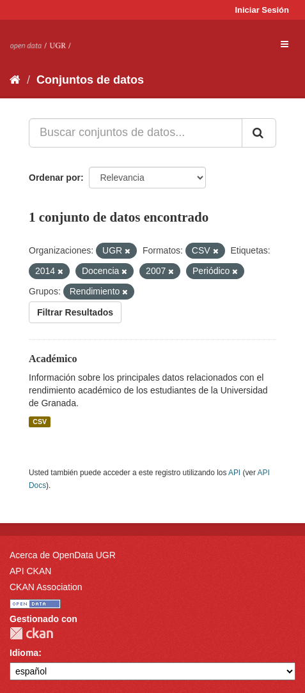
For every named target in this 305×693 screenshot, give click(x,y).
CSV (40, 421)
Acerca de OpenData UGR (63, 555)
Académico (53, 358)
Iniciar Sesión (262, 10)
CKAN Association (46, 587)
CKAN (31, 633)
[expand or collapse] (284, 44)
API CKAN (30, 571)
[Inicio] (15, 79)
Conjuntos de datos (90, 79)
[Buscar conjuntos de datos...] (135, 133)
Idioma (24, 653)
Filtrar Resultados (75, 312)
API (234, 472)
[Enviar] (259, 133)
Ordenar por (55, 177)
